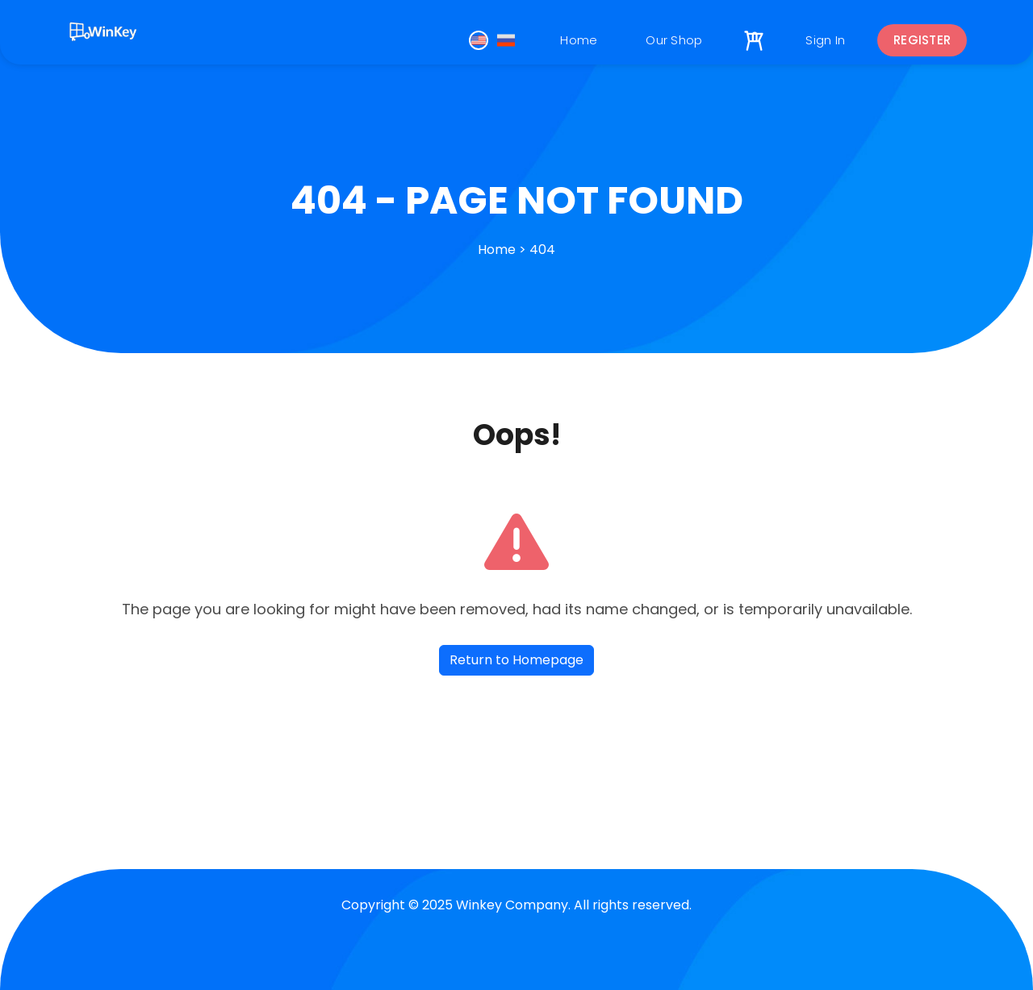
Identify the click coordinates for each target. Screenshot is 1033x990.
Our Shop (674, 39)
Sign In (825, 39)
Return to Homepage (516, 660)
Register (922, 39)
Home (578, 39)
